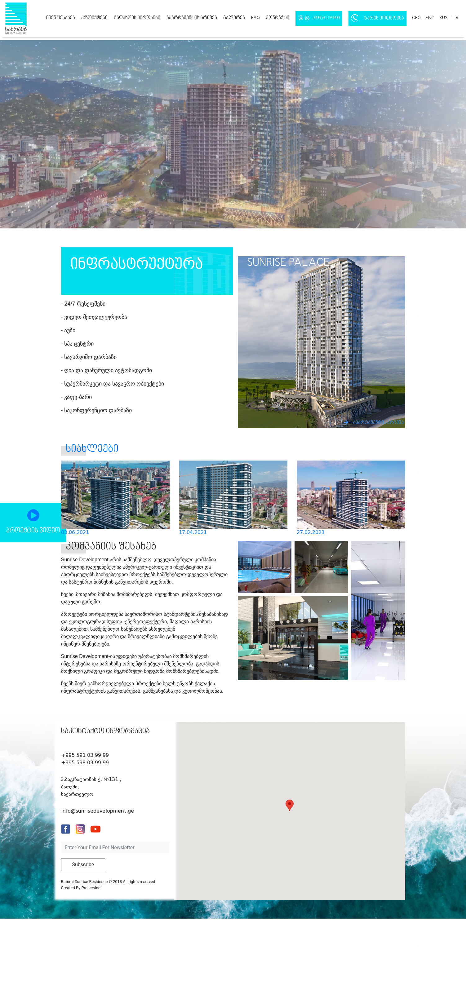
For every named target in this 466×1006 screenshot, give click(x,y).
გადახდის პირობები (137, 18)
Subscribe (83, 864)
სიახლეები (92, 449)
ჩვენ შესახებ (60, 18)
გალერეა (234, 18)
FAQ (255, 18)
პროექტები (94, 18)
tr (455, 18)
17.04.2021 (193, 532)
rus (443, 18)
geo (416, 18)
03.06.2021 (75, 532)
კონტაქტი (277, 18)
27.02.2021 (311, 532)
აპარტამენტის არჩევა (191, 18)
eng (430, 18)
